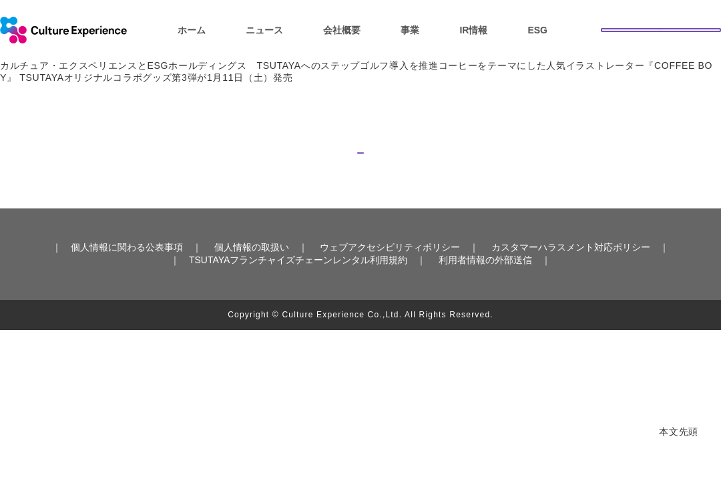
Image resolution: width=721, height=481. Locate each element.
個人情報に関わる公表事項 (127, 270)
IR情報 (473, 30)
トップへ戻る (360, 159)
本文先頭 (678, 431)
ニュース (264, 30)
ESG (537, 30)
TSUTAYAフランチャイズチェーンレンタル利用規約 (298, 282)
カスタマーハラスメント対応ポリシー (570, 270)
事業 (410, 30)
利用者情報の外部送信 (485, 282)
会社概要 (341, 30)
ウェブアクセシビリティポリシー (390, 270)
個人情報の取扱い (251, 270)
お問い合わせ (661, 28)
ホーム (192, 30)
